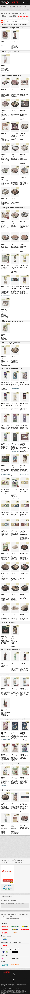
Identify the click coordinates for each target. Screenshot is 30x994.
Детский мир (5, 939)
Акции (4, 6)
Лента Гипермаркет (15, 929)
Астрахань (23, 6)
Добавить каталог (18, 974)
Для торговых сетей (18, 981)
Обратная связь (17, 972)
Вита (15, 964)
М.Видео (5, 945)
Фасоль (15, 932)
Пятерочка (5, 926)
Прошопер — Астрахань (9, 2)
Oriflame (15, 958)
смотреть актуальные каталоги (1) (15, 18)
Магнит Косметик (5, 958)
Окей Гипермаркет (5, 929)
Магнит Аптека (5, 964)
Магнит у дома (25, 929)
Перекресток (15, 926)
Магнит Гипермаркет (13, 6)
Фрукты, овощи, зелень (9, 24)
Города (15, 979)
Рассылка (16, 976)
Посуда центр (15, 952)
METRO (25, 926)
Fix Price (5, 952)
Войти (27, 9)
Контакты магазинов (18, 977)
